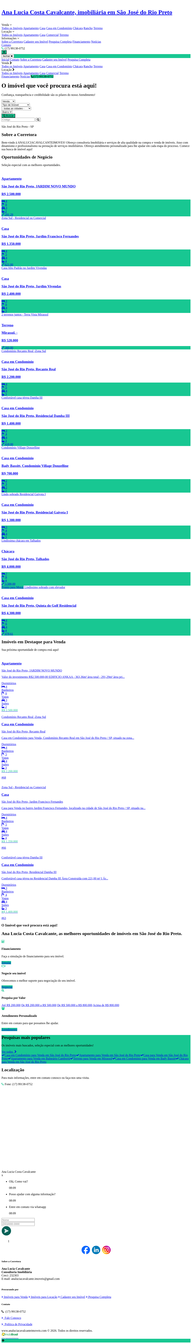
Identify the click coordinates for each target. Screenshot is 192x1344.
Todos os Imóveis (12, 28)
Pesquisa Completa (60, 41)
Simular (6, 962)
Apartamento (31, 28)
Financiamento (81, 41)
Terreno (98, 28)
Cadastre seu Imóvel (36, 41)
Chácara (78, 28)
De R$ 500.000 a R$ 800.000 (74, 1005)
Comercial (52, 34)
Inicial (5, 59)
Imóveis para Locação (42, 1297)
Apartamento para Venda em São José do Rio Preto (108, 1055)
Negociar (7, 987)
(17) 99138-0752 (42, 76)
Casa (42, 28)
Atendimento (9, 1029)
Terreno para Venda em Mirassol (91, 1058)
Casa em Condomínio (59, 28)
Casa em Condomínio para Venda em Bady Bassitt (144, 1058)
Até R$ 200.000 (11, 1005)
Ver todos (9, 1051)
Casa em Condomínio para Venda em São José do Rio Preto (39, 1055)
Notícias (96, 41)
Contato (6, 45)
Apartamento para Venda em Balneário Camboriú (39, 1058)
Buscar (8, 115)
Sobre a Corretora (12, 41)
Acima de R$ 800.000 (106, 1005)
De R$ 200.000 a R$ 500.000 (38, 1005)
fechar (8, 56)
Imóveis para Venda (15, 1297)
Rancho (88, 28)
